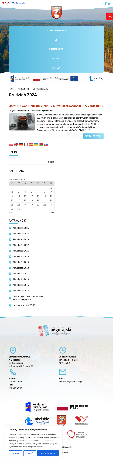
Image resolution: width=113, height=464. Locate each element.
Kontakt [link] (56, 68)
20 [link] (38, 200)
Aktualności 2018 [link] (21, 268)
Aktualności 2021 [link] (21, 251)
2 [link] (12, 192)
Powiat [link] (56, 58)
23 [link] (12, 205)
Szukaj (51, 162)
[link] (109, 16)
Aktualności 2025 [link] (21, 228)
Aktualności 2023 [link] (21, 239)
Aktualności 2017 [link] (21, 273)
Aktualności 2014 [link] (21, 291)
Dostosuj (15, 453)
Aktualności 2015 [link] (21, 285)
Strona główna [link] (56, 30)
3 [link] (18, 192)
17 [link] (18, 200)
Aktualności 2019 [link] (21, 262)
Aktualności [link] (56, 49)
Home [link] (11, 89)
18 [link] (25, 200)
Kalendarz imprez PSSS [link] (24, 305)
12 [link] (31, 196)
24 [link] (18, 205)
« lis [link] (10, 213)
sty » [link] (52, 213)
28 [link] (44, 205)
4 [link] (25, 192)
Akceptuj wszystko (48, 453)
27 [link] (38, 205)
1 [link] (51, 187)
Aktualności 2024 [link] (40, 89)
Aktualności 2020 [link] (21, 256)
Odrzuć (30, 453)
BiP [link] (56, 40)
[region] (33, 442)
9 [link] (12, 196)
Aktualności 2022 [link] (21, 245)
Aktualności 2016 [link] (21, 279)
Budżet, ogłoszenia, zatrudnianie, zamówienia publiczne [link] (28, 298)
